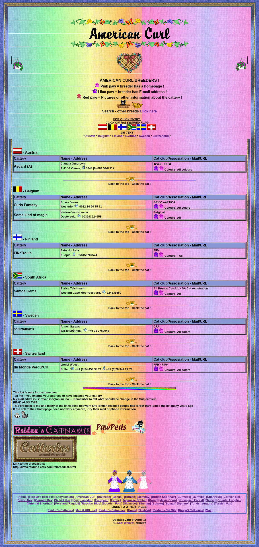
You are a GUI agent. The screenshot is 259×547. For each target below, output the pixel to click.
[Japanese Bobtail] (134, 500)
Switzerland (161, 136)
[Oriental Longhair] (229, 500)
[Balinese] (104, 496)
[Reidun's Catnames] (112, 510)
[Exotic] (115, 500)
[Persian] (60, 503)
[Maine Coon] (167, 500)
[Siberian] (144, 503)
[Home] (22, 496)
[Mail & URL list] (86, 510)
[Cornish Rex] (231, 496)
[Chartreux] (214, 496)
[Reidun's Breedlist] (42, 496)
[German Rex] (43, 500)
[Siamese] (130, 503)
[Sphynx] (183, 503)
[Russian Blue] (91, 503)
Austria (90, 136)
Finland (117, 136)
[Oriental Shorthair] (40, 503)
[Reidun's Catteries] (60, 510)
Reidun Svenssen (124, 523)
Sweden (145, 136)
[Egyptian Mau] (82, 500)
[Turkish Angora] (201, 503)
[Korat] (153, 500)
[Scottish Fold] (112, 503)
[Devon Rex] (24, 500)
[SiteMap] (144, 510)
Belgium (104, 136)
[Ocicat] (210, 500)
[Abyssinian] (65, 496)
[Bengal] (117, 496)
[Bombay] (143, 496)
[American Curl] (85, 496)
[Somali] (170, 503)
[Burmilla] (198, 496)
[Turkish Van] (223, 503)
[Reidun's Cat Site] (164, 510)
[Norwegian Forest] (191, 500)
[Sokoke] (158, 503)
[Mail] (208, 510)
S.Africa (131, 136)
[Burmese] (184, 496)
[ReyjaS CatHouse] (191, 510)
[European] (101, 500)
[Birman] (130, 496)
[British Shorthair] (163, 496)
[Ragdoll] (74, 503)
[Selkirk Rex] (63, 500)
